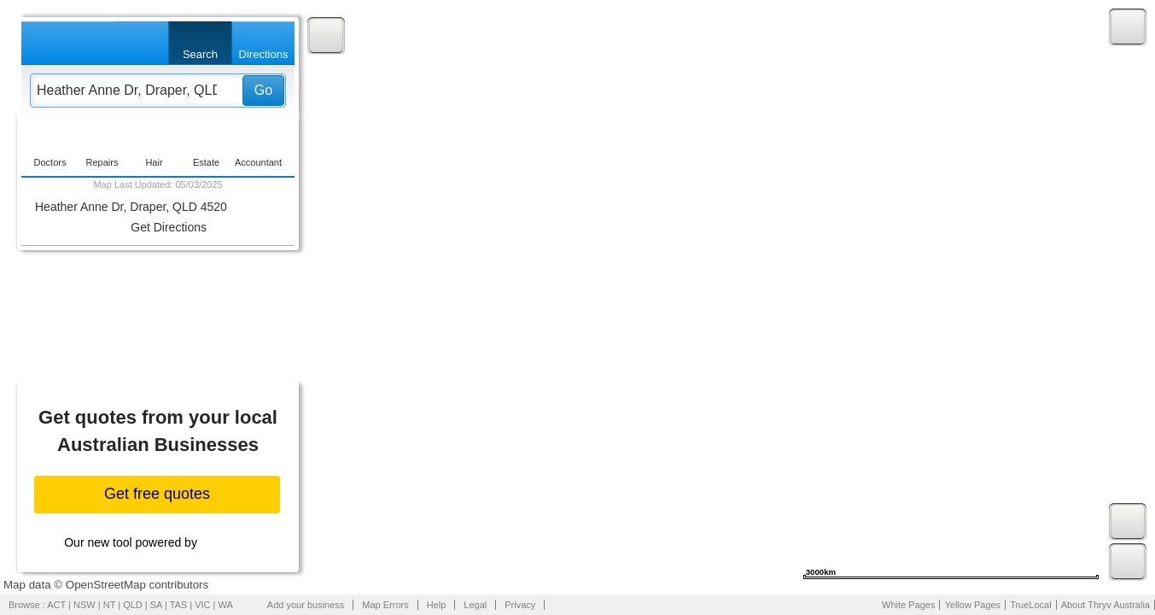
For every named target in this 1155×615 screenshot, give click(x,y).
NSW (84, 605)
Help (436, 605)
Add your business (306, 605)
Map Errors (385, 605)
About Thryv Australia (1105, 605)
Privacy (520, 605)
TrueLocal (1031, 605)
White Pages (908, 605)
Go (263, 90)
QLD (133, 605)
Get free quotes (157, 493)
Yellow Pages (972, 605)
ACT (56, 605)
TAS (179, 605)
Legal (475, 605)
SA (156, 605)
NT (109, 605)
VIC (202, 605)
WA (226, 605)
